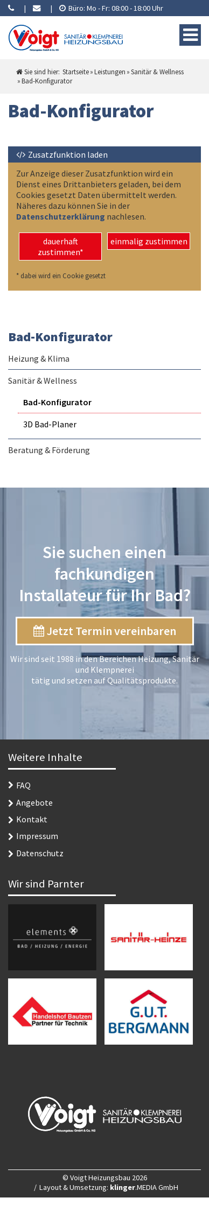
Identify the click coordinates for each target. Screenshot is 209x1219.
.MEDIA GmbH (144, 1187)
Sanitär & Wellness (42, 380)
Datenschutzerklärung (61, 216)
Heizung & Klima (38, 358)
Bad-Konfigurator (57, 402)
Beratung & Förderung (49, 450)
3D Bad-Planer (49, 424)
